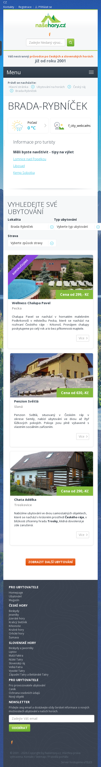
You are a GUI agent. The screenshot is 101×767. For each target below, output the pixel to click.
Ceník (12, 689)
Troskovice (23, 505)
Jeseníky (14, 615)
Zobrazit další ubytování (50, 562)
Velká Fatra (16, 667)
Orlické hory (16, 633)
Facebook (12, 742)
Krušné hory (16, 630)
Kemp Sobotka (24, 173)
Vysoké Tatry (17, 671)
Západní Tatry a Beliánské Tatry (28, 674)
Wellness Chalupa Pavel (31, 303)
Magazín (14, 600)
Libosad (19, 166)
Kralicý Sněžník (18, 622)
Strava (13, 236)
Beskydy (14, 611)
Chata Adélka (25, 499)
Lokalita (14, 219)
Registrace (25, 7)
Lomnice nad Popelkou (29, 159)
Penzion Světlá (26, 401)
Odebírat (19, 728)
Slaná (18, 406)
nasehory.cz (42, 12)
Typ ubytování (65, 219)
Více (81, 338)
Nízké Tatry (16, 659)
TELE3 (88, 762)
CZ (5, 2)
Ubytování (15, 596)
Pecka (17, 308)
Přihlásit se (45, 7)
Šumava (14, 637)
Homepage (16, 592)
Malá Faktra (16, 655)
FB (50, 34)
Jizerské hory (17, 618)
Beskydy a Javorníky (21, 648)
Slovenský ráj (17, 663)
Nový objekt (16, 697)
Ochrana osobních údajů (24, 693)
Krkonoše (15, 626)
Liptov (13, 652)
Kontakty (8, 7)
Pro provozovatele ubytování (27, 685)
